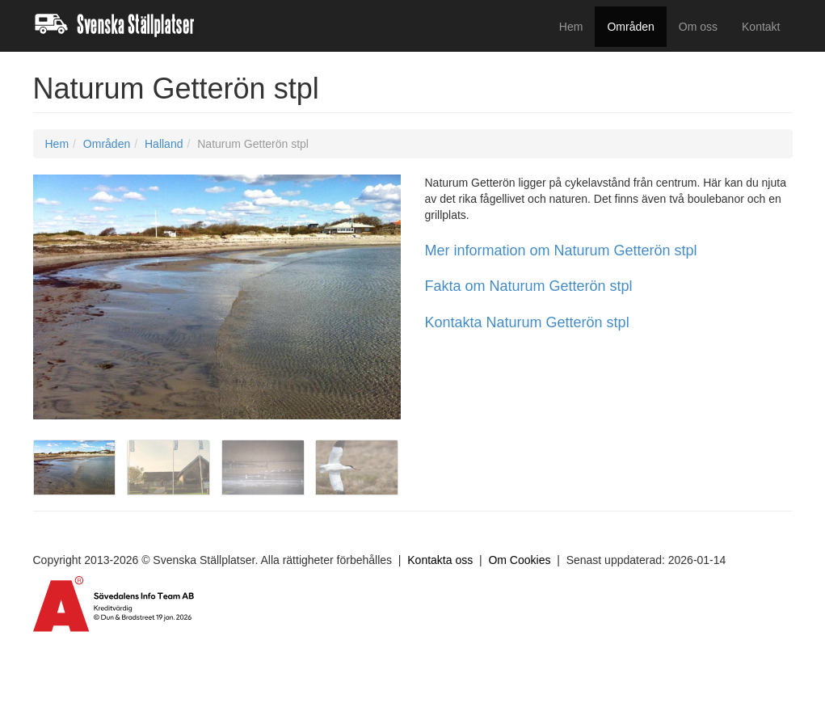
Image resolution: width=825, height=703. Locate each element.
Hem (571, 26)
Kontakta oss (440, 560)
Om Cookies (519, 560)
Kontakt (761, 26)
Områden (630, 26)
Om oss (698, 26)
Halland (164, 143)
